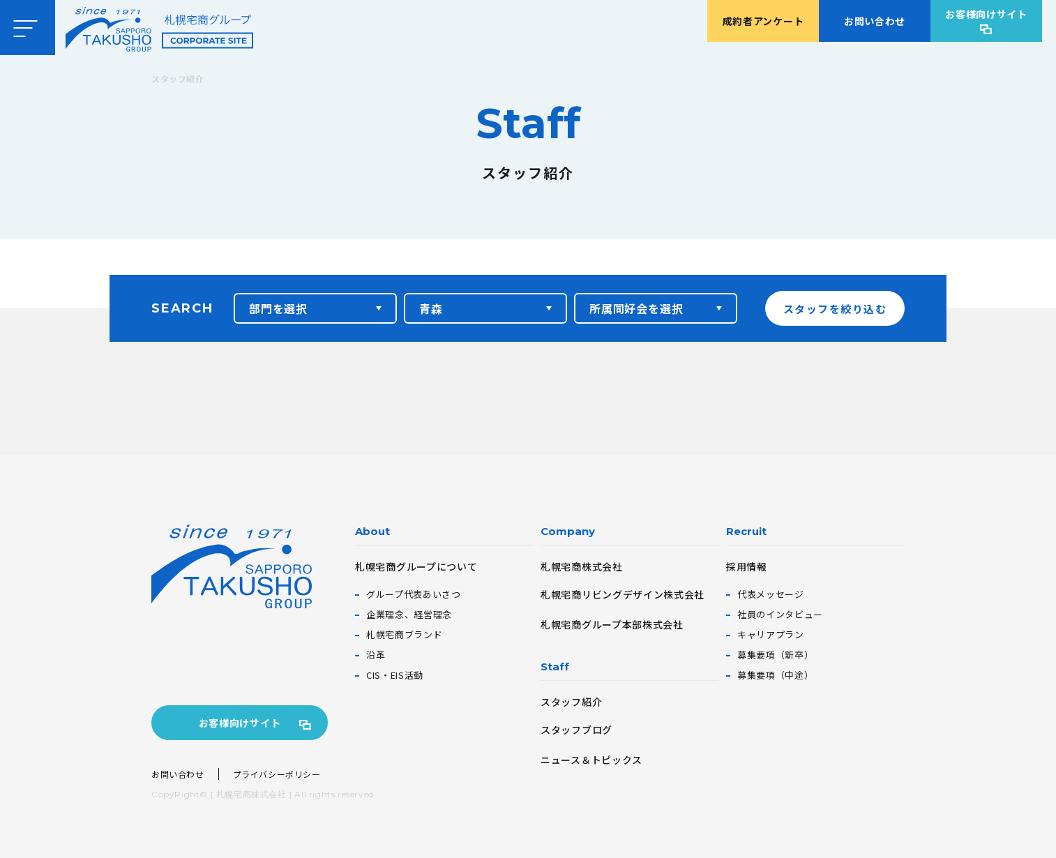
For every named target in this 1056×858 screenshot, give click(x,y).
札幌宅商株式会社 (582, 566)
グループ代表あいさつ (413, 594)
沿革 (375, 654)
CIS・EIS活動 (394, 675)
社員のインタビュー (780, 614)
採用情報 (746, 566)
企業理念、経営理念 (409, 614)
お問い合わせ (874, 21)
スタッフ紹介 (571, 702)
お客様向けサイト (986, 14)
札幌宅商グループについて (416, 566)
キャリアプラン (770, 634)
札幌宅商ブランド (404, 634)
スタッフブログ (576, 730)
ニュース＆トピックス (591, 760)
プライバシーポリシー (277, 774)
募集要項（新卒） (775, 654)
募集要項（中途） (775, 675)
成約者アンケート (763, 21)
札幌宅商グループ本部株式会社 (612, 624)
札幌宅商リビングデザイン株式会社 (622, 594)
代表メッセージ (770, 594)
